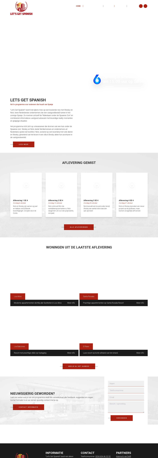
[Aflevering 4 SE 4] (132, 195)
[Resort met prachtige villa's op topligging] (44, 331)
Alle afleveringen (79, 227)
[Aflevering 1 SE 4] (26, 195)
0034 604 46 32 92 (103, 456)
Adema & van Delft (123, 456)
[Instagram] (141, 6)
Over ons (120, 6)
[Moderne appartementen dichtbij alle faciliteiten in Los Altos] (44, 281)
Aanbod (109, 6)
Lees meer (24, 144)
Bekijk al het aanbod (78, 366)
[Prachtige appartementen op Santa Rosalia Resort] (113, 281)
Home (78, 6)
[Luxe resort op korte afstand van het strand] (113, 331)
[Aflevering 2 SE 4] (61, 195)
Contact (132, 6)
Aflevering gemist (93, 6)
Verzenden (121, 418)
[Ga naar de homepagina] (21, 6)
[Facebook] (145, 6)
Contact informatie (28, 407)
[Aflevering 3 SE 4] (96, 195)
